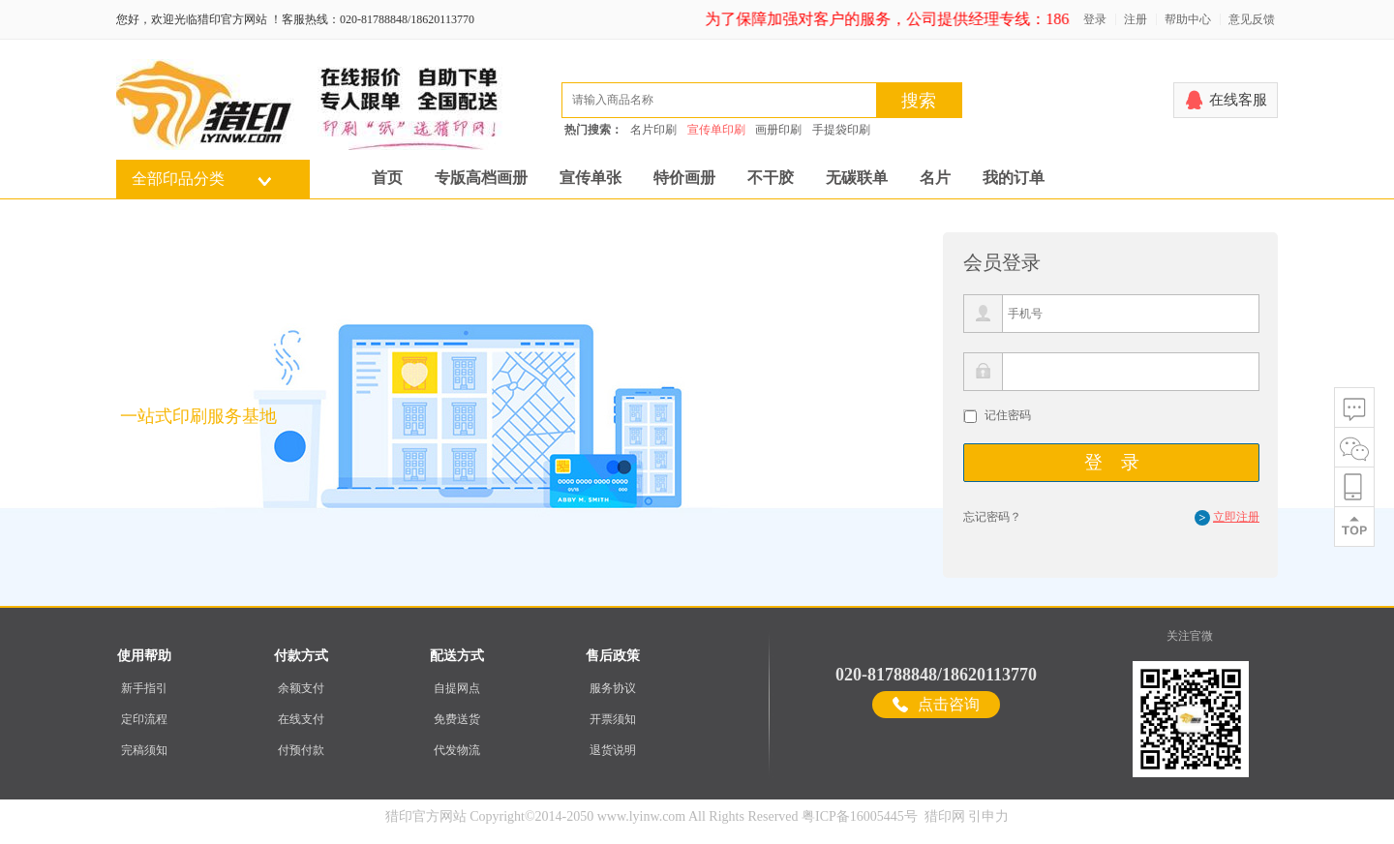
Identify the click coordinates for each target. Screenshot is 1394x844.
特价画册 (684, 177)
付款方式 (301, 655)
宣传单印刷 (716, 129)
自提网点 (457, 688)
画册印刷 (778, 129)
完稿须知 (144, 750)
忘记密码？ (992, 517)
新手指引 (144, 688)
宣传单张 (590, 177)
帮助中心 (1188, 19)
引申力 (988, 816)
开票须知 (613, 719)
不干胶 (770, 177)
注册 (1135, 19)
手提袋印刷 (841, 129)
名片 (935, 177)
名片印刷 (653, 129)
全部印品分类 (178, 178)
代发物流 (457, 750)
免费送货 (457, 719)
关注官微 (1190, 636)
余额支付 (301, 688)
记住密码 (1008, 415)
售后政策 (613, 655)
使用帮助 (144, 655)
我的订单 (1014, 177)
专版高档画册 (481, 177)
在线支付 (301, 719)
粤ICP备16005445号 (860, 816)
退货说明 (613, 750)
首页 (387, 177)
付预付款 (301, 750)
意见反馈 (1251, 19)
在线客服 (1238, 99)
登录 (1094, 19)
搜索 (918, 100)
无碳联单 (857, 177)
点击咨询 (949, 704)
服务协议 (613, 688)
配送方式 (457, 655)
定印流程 (144, 719)
